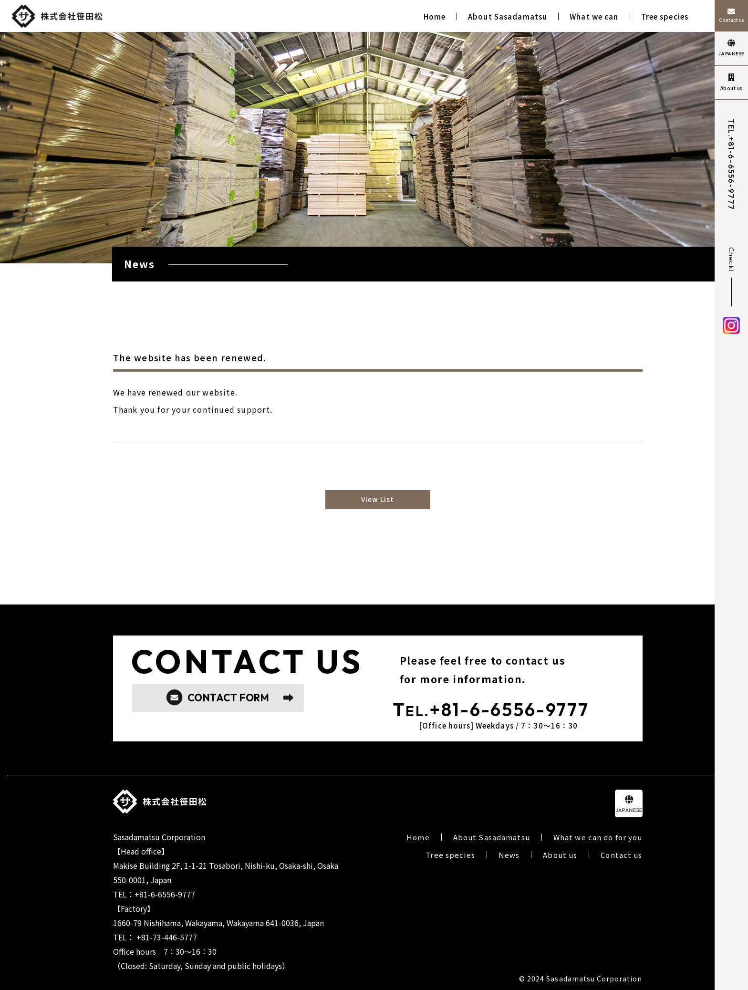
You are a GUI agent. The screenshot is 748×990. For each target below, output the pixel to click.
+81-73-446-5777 (166, 937)
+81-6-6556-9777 (731, 173)
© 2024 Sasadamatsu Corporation (581, 978)
